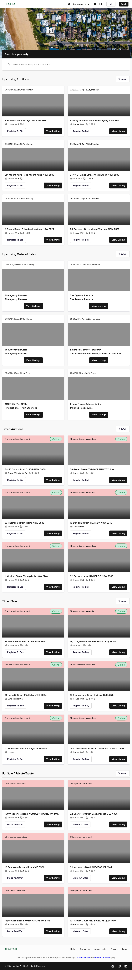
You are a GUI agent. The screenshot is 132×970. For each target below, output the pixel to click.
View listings (33, 305)
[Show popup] (9, 64)
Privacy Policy (83, 957)
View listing (53, 131)
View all (122, 78)
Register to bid (15, 131)
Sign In (124, 4)
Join (111, 4)
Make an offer (15, 824)
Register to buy (15, 652)
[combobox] (66, 64)
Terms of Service (102, 957)
